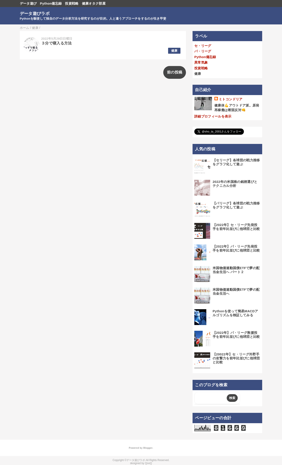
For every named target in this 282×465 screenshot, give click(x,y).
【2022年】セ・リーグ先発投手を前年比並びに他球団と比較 (236, 227)
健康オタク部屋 (94, 3)
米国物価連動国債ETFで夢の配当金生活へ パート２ (236, 270)
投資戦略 (71, 3)
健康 (174, 50)
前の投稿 (174, 72)
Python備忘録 (51, 3)
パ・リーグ (202, 51)
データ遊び (28, 3)
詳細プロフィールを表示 (213, 116)
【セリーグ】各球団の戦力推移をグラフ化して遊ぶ (236, 162)
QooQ (148, 463)
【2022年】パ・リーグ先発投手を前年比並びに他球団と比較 (236, 248)
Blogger (147, 448)
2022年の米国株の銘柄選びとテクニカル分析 (235, 183)
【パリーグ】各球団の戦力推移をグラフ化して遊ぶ (236, 205)
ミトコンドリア (230, 99)
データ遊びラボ (35, 13)
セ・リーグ (202, 46)
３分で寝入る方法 (56, 43)
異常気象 (201, 62)
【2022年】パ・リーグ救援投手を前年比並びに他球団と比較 (236, 334)
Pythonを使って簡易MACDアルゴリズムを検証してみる (235, 313)
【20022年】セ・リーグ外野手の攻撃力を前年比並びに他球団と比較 (236, 358)
